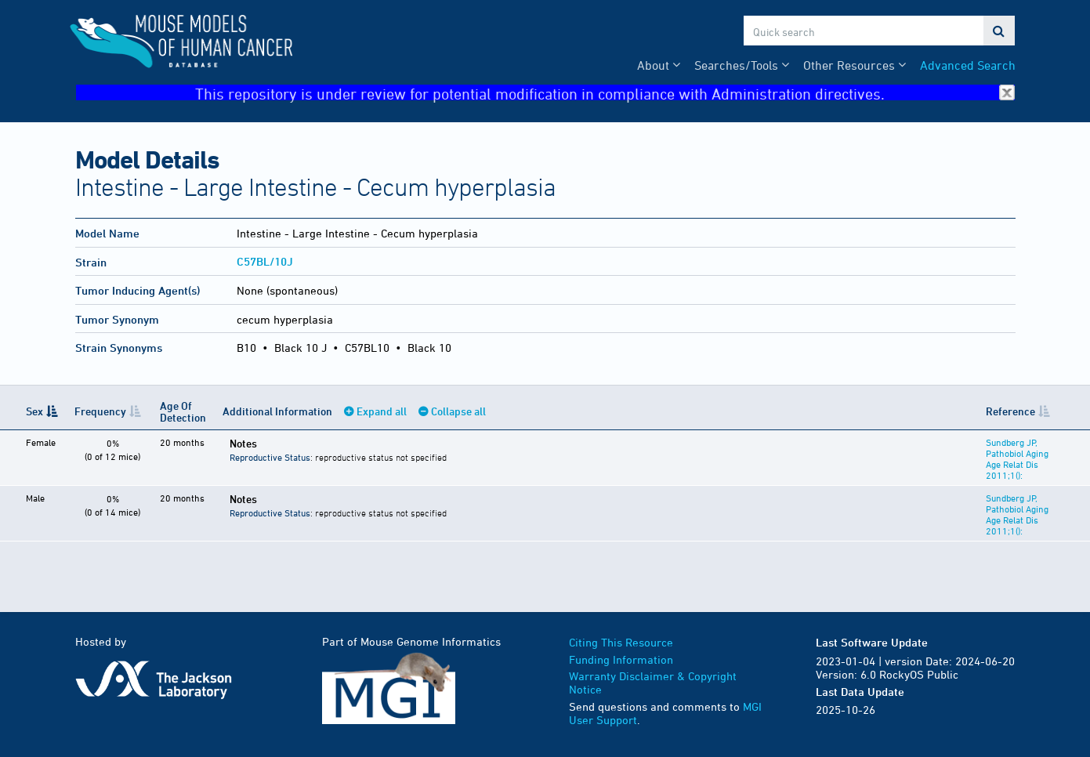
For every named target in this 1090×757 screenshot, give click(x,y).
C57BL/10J (265, 261)
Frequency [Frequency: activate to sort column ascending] (100, 411)
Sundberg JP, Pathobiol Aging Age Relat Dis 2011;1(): (1017, 458)
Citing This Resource (621, 642)
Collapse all (458, 411)
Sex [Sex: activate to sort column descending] (34, 411)
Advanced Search (968, 65)
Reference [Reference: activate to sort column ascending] (1010, 411)
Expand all (382, 411)
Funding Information (621, 659)
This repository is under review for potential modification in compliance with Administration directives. (605, 93)
